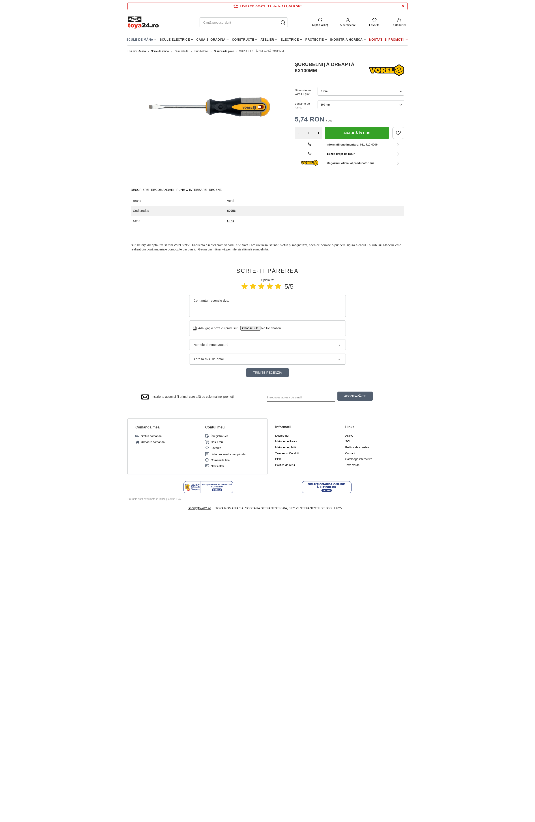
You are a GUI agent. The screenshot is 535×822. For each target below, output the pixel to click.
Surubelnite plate (224, 51)
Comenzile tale (220, 460)
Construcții (243, 39)
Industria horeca (346, 39)
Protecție (314, 39)
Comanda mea (147, 427)
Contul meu (215, 427)
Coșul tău (217, 442)
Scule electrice (175, 39)
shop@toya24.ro (199, 508)
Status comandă (151, 436)
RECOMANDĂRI (162, 189)
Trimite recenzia (267, 372)
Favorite (374, 25)
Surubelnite (181, 51)
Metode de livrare (286, 441)
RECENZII (216, 189)
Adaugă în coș (356, 133)
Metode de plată (285, 447)
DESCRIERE (140, 189)
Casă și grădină (210, 39)
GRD (230, 221)
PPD (278, 459)
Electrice (290, 39)
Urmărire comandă (153, 442)
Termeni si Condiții (287, 453)
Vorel (230, 201)
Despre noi (282, 435)
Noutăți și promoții (386, 39)
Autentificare (347, 25)
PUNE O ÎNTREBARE (191, 189)
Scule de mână (139, 39)
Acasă (142, 51)
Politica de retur (285, 465)
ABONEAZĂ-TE (355, 396)
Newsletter (217, 466)
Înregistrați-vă (219, 436)
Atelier (267, 39)
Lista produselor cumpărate (228, 454)
